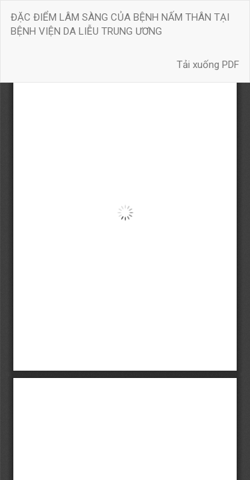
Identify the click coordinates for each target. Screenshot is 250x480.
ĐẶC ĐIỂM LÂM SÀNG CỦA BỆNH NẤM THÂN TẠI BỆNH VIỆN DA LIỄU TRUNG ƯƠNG (120, 24)
